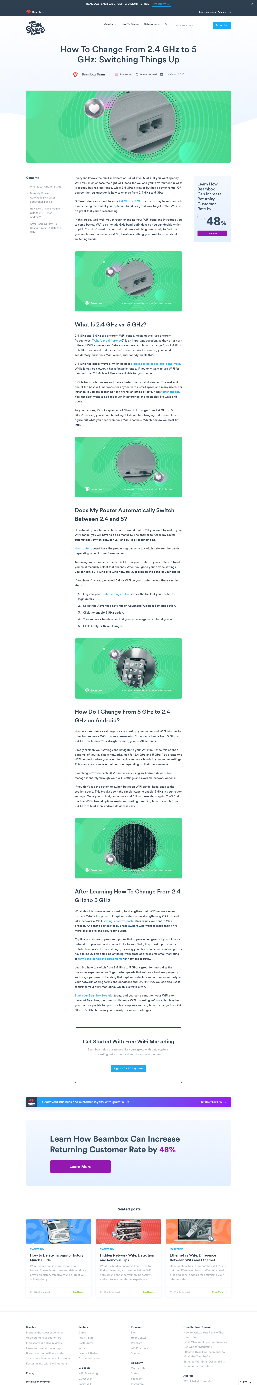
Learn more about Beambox (215, 12)
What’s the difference (107, 340)
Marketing (123, 74)
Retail (82, 1348)
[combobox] (246, 1382)
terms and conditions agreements (100, 959)
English (243, 1382)
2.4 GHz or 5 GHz (131, 201)
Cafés (82, 1332)
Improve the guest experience (44, 1332)
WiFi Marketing (88, 1373)
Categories (152, 24)
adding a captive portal (118, 921)
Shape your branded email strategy (48, 1358)
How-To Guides (130, 24)
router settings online (116, 594)
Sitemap (136, 1353)
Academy (110, 24)
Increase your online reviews (44, 1343)
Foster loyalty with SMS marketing (47, 1363)
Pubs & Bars (86, 1337)
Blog (134, 1332)
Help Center (138, 1337)
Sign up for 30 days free (128, 1068)
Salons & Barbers (89, 1353)
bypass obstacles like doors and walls (155, 364)
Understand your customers (43, 1337)
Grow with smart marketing (43, 1348)
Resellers (136, 1343)
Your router (82, 548)
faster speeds (170, 392)
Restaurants (86, 1343)
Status (135, 1373)
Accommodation (89, 1358)
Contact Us (138, 1368)
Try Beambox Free (213, 1102)
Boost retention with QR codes (45, 1353)
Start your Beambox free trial (94, 995)
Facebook (137, 1378)
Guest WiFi (85, 1378)
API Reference (140, 1348)
